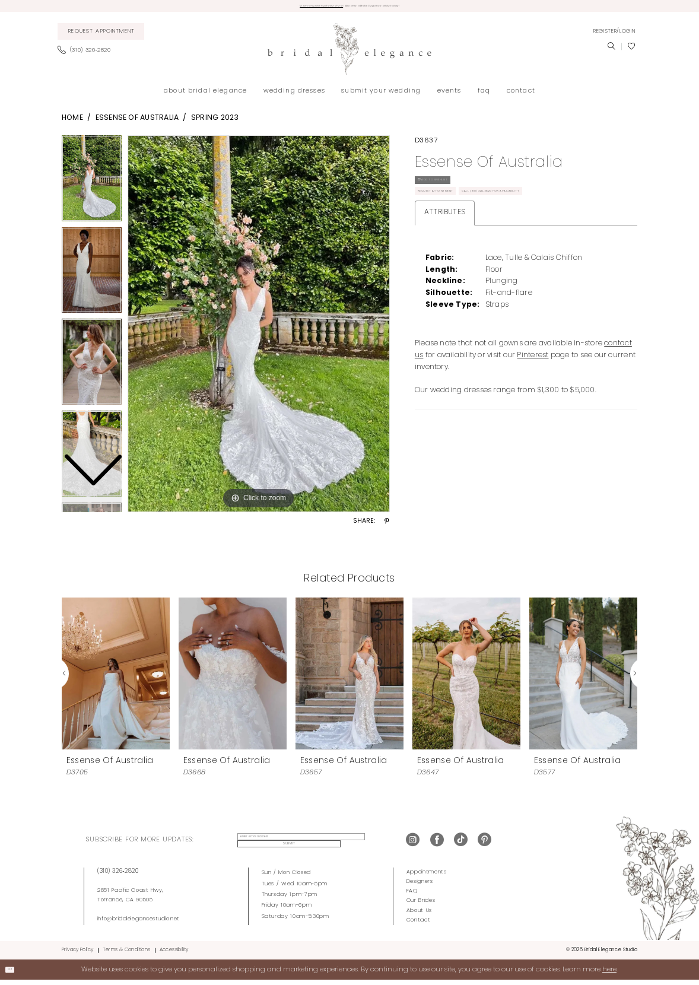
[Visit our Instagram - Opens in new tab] (412, 845)
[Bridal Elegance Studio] (349, 54)
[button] (614, 35)
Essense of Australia (137, 122)
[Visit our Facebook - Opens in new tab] (437, 845)
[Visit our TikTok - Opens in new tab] (460, 845)
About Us (419, 914)
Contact (418, 924)
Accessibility (174, 954)
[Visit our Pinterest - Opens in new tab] (484, 845)
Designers (419, 886)
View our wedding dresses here (288, 8)
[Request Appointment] (101, 36)
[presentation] (116, 678)
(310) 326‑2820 (118, 876)
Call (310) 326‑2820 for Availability (562, 215)
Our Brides (421, 905)
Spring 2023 (215, 122)
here (609, 973)
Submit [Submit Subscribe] (364, 844)
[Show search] (611, 51)
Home (72, 122)
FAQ (412, 895)
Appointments (426, 876)
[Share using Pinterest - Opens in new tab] (387, 526)
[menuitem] (101, 36)
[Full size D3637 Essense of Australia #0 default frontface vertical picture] (258, 328)
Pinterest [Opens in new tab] (532, 383)
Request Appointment (454, 215)
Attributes (444, 240)
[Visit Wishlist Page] (631, 51)
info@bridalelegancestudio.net (138, 923)
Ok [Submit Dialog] (15, 973)
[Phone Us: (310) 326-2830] (87, 55)
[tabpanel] (258, 328)
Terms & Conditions (127, 954)
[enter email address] (287, 845)
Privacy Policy (77, 954)
